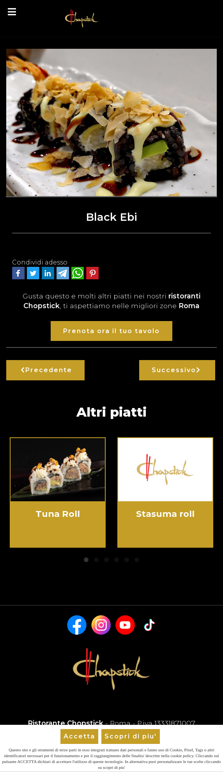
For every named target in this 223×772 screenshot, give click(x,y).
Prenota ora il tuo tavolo (111, 331)
